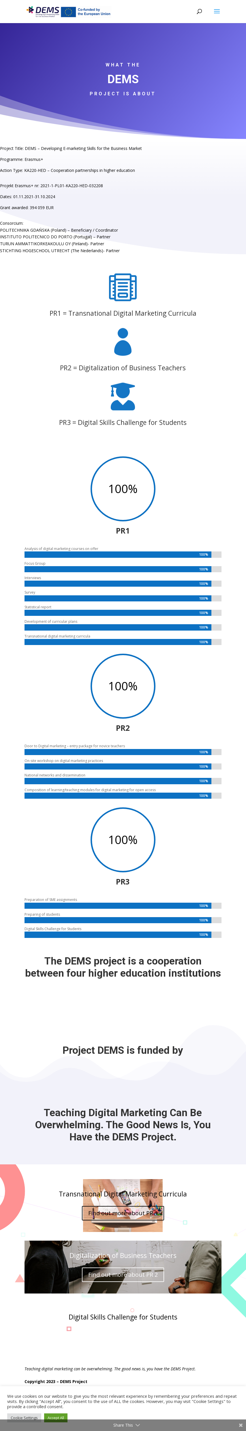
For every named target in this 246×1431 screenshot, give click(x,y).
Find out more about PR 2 (123, 1274)
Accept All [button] (56, 1417)
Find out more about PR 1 (123, 1213)
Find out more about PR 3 (123, 1336)
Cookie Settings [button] (24, 1417)
